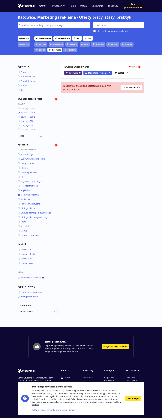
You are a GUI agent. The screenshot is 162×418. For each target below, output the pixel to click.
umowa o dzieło (26, 254)
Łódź (86, 44)
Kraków (73, 44)
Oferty (42, 5)
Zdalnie (42, 44)
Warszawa (58, 44)
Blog (73, 5)
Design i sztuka (26, 163)
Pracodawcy (58, 5)
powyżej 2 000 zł (26, 108)
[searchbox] (53, 25)
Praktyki (23, 85)
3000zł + (121, 73)
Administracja (25, 154)
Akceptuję (133, 398)
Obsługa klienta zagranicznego (33, 217)
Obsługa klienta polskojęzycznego (34, 212)
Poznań (114, 44)
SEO (78, 38)
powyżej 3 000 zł (26, 112)
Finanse (23, 167)
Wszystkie (24, 38)
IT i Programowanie (28, 185)
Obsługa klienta (26, 208)
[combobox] (54, 25)
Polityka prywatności (57, 410)
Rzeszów (72, 50)
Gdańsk (128, 44)
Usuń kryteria (131, 87)
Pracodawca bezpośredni (30, 292)
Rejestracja (112, 5)
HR (20, 176)
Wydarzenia (88, 377)
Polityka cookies (39, 410)
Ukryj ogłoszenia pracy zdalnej (112, 31)
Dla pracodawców (133, 6)
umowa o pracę (26, 258)
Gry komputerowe (27, 172)
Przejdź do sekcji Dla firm (115, 346)
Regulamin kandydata (109, 379)
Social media (45, 38)
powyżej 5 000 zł (26, 121)
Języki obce (24, 190)
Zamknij (72, 410)
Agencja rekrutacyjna (29, 296)
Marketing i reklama (28, 194)
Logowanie (97, 5)
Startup (22, 230)
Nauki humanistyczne (29, 203)
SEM (90, 38)
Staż (21, 90)
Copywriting (64, 38)
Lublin (42, 50)
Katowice (56, 50)
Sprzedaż (23, 226)
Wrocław (100, 44)
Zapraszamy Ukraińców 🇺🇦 (31, 277)
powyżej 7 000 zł (26, 129)
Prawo (22, 221)
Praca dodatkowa (27, 76)
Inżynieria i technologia (30, 181)
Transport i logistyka (28, 235)
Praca (22, 72)
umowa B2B (24, 249)
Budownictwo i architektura (31, 158)
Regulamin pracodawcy (131, 379)
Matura (83, 5)
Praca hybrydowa (27, 81)
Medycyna (24, 199)
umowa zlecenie (26, 263)
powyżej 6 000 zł (26, 125)
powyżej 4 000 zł (26, 117)
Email (67, 377)
